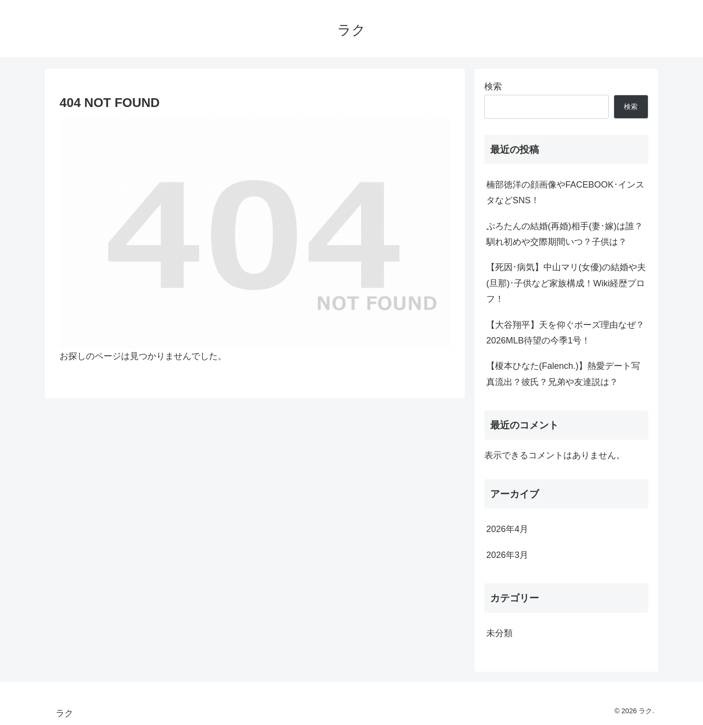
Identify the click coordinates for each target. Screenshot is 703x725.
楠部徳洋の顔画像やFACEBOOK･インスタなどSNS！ (565, 192)
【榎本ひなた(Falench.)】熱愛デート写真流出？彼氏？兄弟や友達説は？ (563, 373)
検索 (493, 86)
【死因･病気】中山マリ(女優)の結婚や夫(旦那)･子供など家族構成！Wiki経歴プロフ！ (566, 283)
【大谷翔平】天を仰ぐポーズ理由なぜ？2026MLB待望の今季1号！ (565, 332)
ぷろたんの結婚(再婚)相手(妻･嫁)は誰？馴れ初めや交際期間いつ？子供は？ (564, 234)
